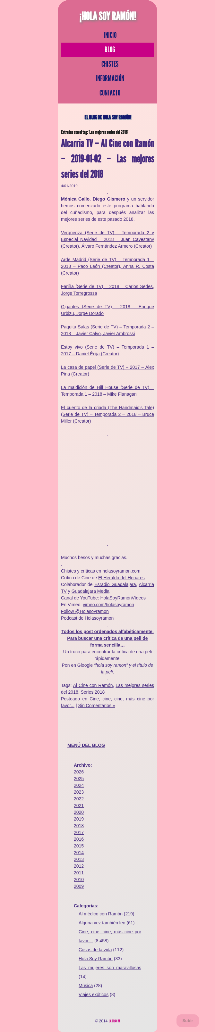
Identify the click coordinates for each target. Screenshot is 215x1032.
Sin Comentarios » (96, 705)
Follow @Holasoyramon (85, 611)
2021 (79, 805)
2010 (79, 879)
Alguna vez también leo (102, 922)
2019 (79, 818)
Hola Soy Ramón (96, 958)
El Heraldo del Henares (121, 577)
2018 (79, 825)
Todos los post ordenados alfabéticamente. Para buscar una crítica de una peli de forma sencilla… (107, 638)
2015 (79, 845)
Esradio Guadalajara (115, 584)
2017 (79, 832)
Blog (110, 49)
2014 (79, 852)
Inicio (110, 35)
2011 (79, 872)
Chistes (109, 64)
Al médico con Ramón (101, 913)
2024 (79, 785)
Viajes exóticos (93, 994)
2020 (79, 812)
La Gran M (114, 1021)
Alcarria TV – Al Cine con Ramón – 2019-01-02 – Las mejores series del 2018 (107, 159)
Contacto (109, 92)
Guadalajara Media (90, 591)
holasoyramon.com (121, 571)
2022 (79, 798)
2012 (79, 866)
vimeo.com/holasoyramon (108, 604)
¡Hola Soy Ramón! (107, 16)
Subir (187, 1020)
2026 (79, 771)
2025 (79, 778)
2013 (79, 859)
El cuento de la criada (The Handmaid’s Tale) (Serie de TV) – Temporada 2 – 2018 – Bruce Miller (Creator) (107, 414)
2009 (79, 886)
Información (110, 78)
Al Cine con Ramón (93, 685)
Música (86, 985)
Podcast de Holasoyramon (87, 618)
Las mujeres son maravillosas (110, 967)
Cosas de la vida (95, 949)
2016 (79, 839)
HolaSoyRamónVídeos (123, 597)
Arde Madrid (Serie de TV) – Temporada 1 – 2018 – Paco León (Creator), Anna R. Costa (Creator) (107, 266)
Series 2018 (93, 692)
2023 (79, 792)
